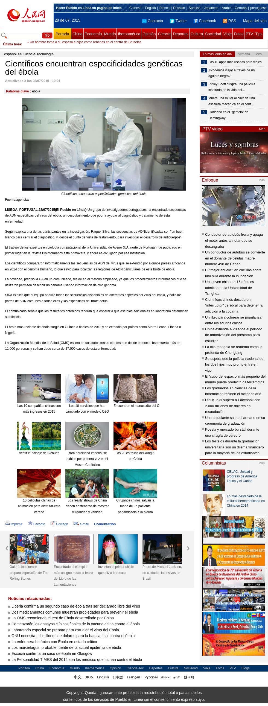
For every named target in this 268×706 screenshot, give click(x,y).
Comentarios (105, 524)
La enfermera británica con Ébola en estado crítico (54, 642)
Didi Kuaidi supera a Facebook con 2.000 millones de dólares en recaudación (232, 406)
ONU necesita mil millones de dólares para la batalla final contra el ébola (73, 636)
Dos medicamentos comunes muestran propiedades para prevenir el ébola (74, 612)
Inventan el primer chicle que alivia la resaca (116, 570)
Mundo (110, 34)
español (10, 54)
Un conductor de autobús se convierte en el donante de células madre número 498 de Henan (235, 258)
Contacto (152, 21)
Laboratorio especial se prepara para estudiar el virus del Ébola (65, 630)
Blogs (245, 668)
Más (262, 129)
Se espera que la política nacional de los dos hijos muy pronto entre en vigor (234, 364)
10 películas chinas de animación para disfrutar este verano (39, 506)
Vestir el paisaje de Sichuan (39, 453)
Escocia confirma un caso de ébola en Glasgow (51, 653)
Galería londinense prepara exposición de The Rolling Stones (29, 572)
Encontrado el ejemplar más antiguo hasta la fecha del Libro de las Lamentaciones (73, 576)
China (77, 34)
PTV (249, 34)
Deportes (180, 34)
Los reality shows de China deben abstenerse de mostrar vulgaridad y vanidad (87, 506)
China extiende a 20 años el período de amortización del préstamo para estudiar (233, 335)
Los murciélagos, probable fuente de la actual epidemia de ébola (66, 647)
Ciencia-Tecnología (39, 54)
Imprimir (13, 524)
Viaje (227, 34)
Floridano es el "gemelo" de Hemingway (228, 115)
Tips (259, 34)
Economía (93, 34)
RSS (229, 21)
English (150, 8)
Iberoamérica (129, 34)
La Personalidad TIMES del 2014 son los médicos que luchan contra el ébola (76, 659)
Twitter (178, 21)
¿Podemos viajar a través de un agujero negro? (231, 73)
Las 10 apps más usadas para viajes (235, 62)
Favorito (36, 524)
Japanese (211, 8)
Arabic (226, 8)
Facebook (205, 21)
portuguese (258, 8)
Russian (179, 8)
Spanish (194, 8)
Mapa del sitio (255, 21)
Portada (62, 34)
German (240, 8)
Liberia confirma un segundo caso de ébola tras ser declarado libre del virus (75, 606)
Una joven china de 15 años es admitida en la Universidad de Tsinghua (229, 288)
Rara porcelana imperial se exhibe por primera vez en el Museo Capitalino (87, 459)
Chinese (135, 8)
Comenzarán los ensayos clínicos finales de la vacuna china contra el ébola (75, 624)
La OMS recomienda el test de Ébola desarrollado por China (62, 618)
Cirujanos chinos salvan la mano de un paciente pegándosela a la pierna (135, 506)
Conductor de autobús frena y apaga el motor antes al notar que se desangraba (234, 240)
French (164, 8)
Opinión (149, 34)
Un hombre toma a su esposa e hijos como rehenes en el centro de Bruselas (85, 44)
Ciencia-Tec (135, 668)
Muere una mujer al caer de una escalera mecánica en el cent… (231, 101)
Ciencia (164, 34)
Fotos (238, 34)
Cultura (197, 34)
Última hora (12, 44)
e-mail (81, 524)
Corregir (59, 524)
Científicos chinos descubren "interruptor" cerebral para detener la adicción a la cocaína (234, 305)
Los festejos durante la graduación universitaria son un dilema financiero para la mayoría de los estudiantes (234, 447)
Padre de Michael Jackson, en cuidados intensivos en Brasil (162, 572)
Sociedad (213, 34)
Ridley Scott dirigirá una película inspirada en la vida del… (231, 87)
